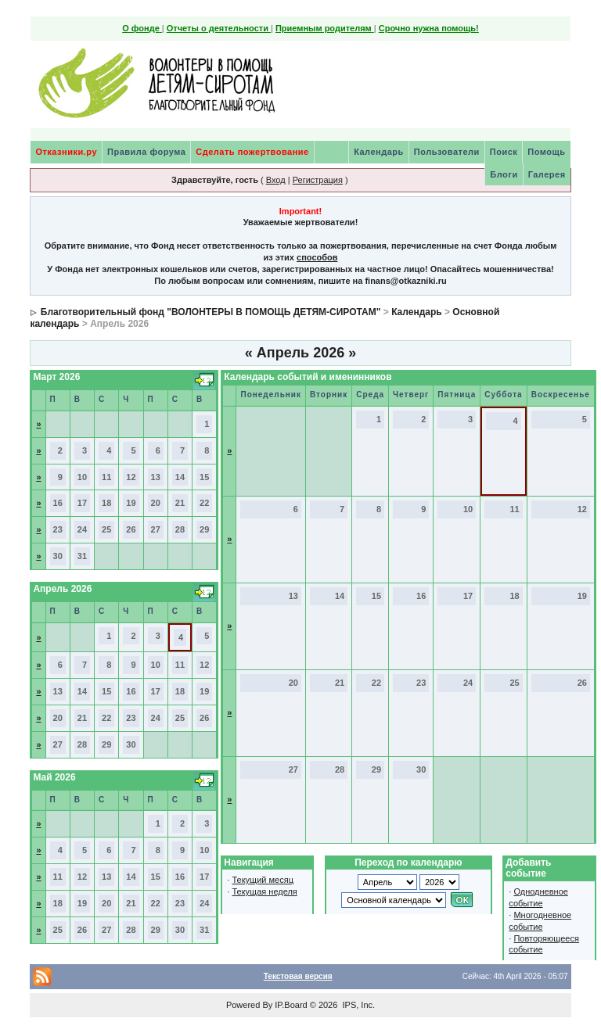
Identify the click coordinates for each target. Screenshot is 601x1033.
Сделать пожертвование (252, 151)
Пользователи (447, 151)
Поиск (504, 151)
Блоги (503, 174)
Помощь (546, 151)
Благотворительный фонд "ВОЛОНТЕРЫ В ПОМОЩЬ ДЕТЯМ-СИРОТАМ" (211, 312)
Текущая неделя (264, 891)
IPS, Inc (357, 1005)
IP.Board (291, 1005)
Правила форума (146, 151)
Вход (276, 180)
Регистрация (318, 180)
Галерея (547, 174)
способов (317, 257)
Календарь (379, 151)
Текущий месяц (262, 879)
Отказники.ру (66, 151)
